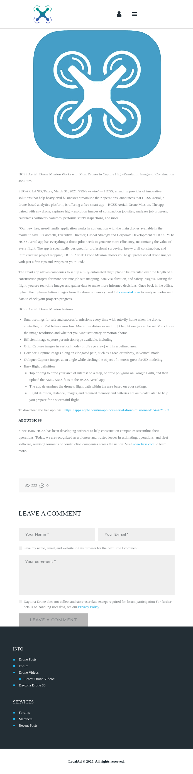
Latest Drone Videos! (40, 679)
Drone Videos (29, 672)
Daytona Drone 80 (32, 685)
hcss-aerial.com (129, 292)
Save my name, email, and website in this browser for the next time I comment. (81, 548)
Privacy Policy (88, 607)
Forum (23, 666)
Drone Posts (27, 659)
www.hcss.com (144, 444)
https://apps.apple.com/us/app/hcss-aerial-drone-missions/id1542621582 (116, 410)
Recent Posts (28, 725)
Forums (24, 712)
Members (25, 719)
